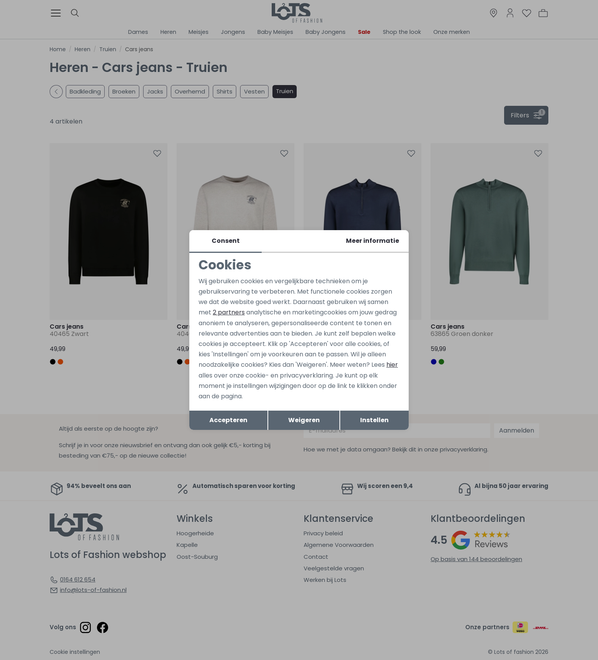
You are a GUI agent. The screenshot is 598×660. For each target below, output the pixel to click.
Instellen (374, 420)
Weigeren (304, 420)
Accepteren (228, 420)
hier (392, 364)
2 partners (229, 312)
